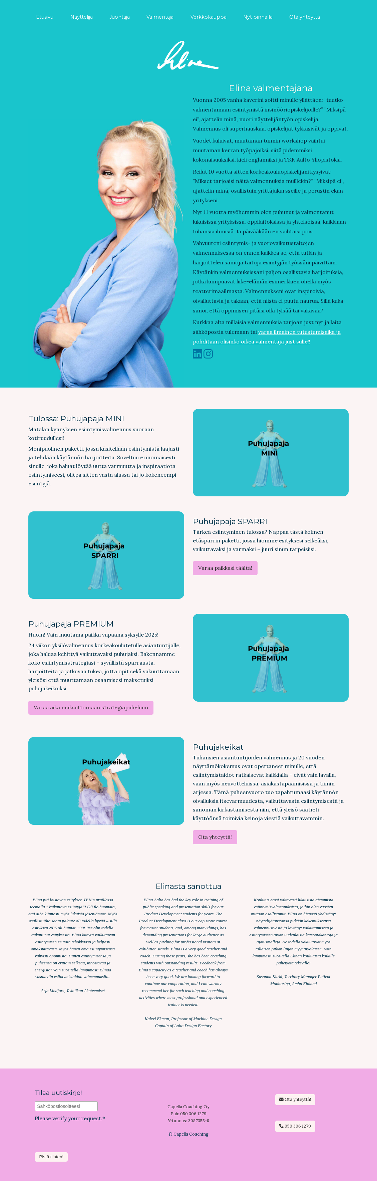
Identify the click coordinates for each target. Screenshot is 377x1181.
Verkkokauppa (209, 17)
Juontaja (119, 17)
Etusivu (44, 17)
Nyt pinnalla (258, 17)
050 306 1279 (295, 1126)
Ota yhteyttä (304, 17)
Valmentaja (159, 17)
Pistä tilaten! (51, 1156)
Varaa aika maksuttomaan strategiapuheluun (91, 707)
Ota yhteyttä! (215, 837)
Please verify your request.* (70, 1118)
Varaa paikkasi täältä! (225, 567)
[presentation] (85, 1147)
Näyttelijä (81, 17)
